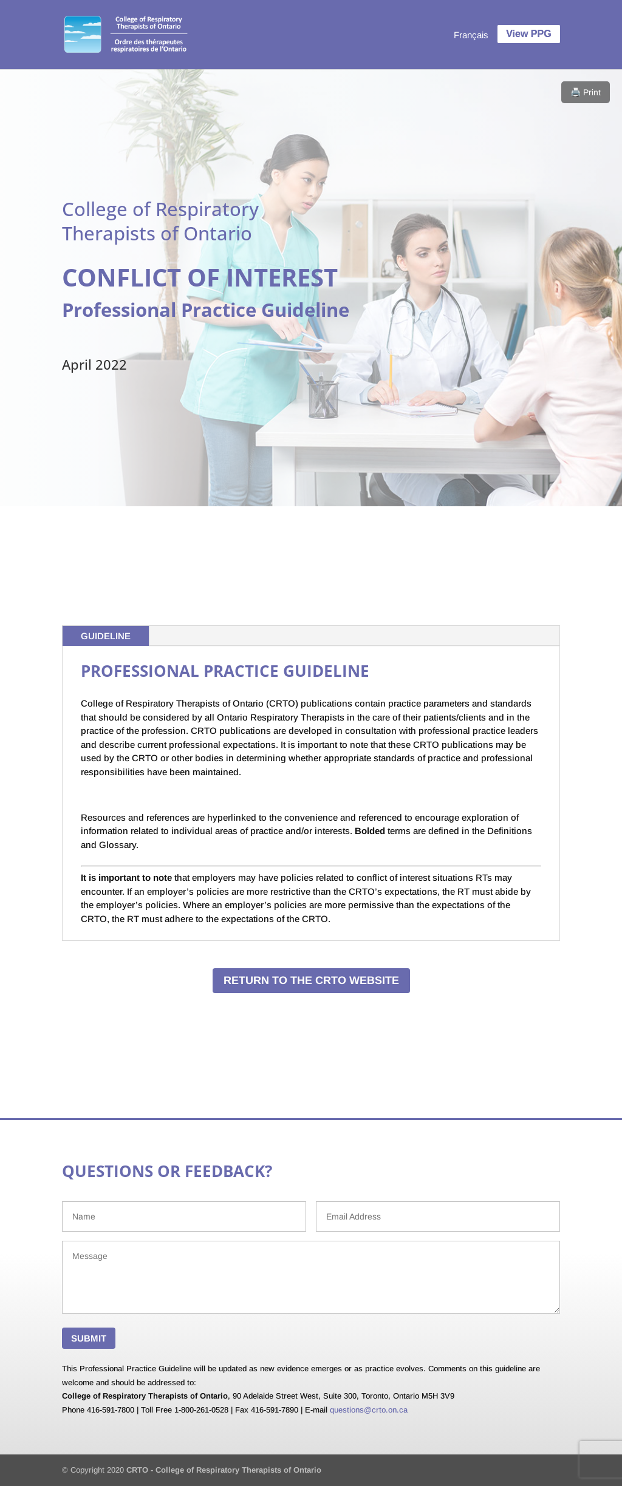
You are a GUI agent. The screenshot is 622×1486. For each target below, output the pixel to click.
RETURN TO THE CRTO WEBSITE (311, 980)
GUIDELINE (106, 636)
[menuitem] (471, 34)
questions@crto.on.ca (369, 1409)
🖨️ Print (585, 92)
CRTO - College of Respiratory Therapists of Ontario (223, 1469)
